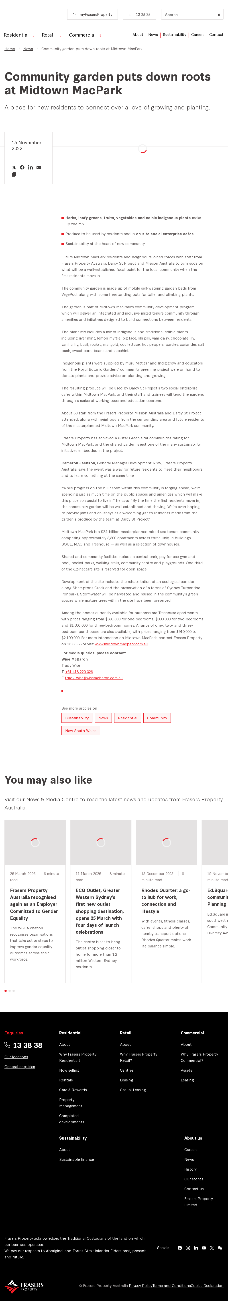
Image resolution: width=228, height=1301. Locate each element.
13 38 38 (139, 14)
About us (193, 1138)
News (153, 34)
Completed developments (71, 1118)
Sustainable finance (76, 1159)
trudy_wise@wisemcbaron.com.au (94, 677)
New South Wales (80, 730)
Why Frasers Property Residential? (77, 1057)
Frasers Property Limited (198, 1201)
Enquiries (13, 1032)
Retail (125, 1032)
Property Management (70, 1102)
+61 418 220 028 (79, 671)
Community (157, 717)
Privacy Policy (140, 1285)
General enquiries (19, 1066)
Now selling (69, 1070)
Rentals (66, 1079)
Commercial (192, 1032)
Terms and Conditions (171, 1285)
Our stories (193, 1178)
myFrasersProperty (92, 14)
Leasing (126, 1079)
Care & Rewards (73, 1089)
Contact (216, 34)
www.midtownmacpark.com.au (121, 643)
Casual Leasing (133, 1089)
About (137, 34)
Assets (186, 1070)
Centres (127, 1070)
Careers (197, 34)
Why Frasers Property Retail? (138, 1057)
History (190, 1168)
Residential (127, 717)
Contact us (194, 1188)
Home (9, 48)
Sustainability (174, 34)
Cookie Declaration (207, 1285)
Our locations (16, 1056)
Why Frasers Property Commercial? (199, 1057)
